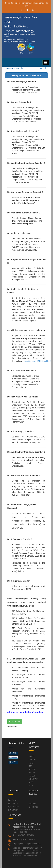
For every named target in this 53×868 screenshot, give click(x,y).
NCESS (32, 776)
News (14, 800)
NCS (31, 785)
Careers (14, 3)
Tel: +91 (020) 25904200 (23, 835)
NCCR (31, 763)
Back (43, 68)
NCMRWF (33, 779)
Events (15, 803)
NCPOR (32, 769)
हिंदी (26, 6)
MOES (31, 756)
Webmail (28, 3)
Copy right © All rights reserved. (27, 844)
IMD (30, 766)
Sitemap (32, 804)
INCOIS (32, 772)
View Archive (14, 721)
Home (7, 3)
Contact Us (43, 3)
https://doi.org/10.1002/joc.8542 (37, 361)
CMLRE (32, 759)
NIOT (31, 782)
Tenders (20, 3)
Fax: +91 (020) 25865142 (24, 839)
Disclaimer (33, 807)
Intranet (35, 3)
